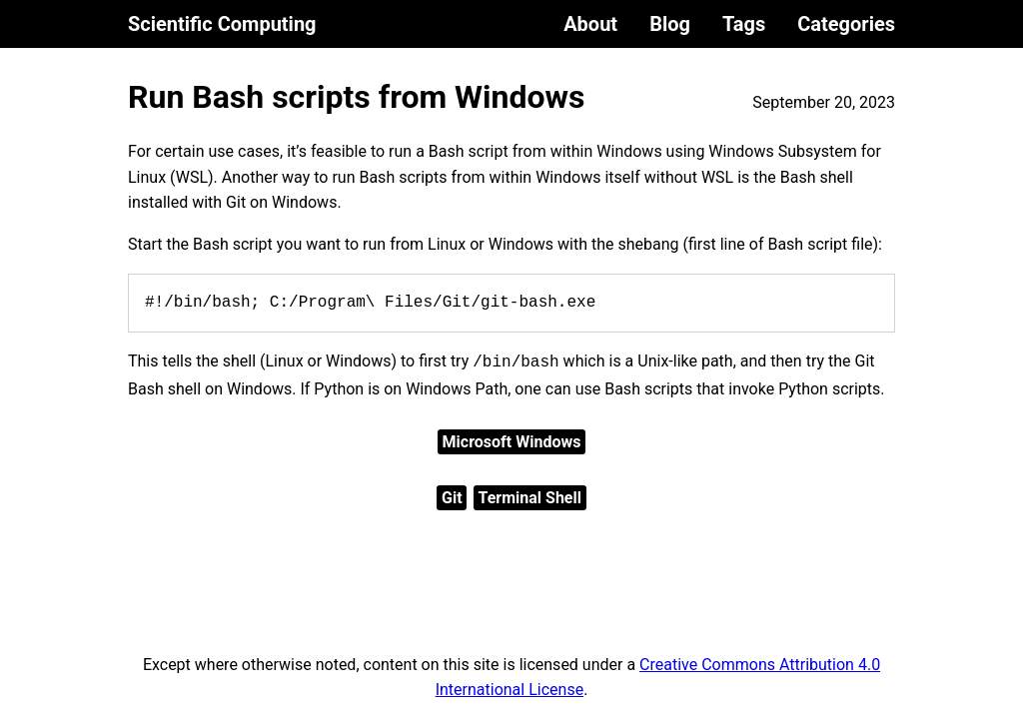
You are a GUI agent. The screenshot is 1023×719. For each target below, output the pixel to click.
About (590, 24)
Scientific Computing (222, 24)
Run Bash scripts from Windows (356, 97)
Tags (743, 24)
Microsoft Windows (512, 441)
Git (452, 497)
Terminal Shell (530, 497)
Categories (846, 24)
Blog (669, 24)
